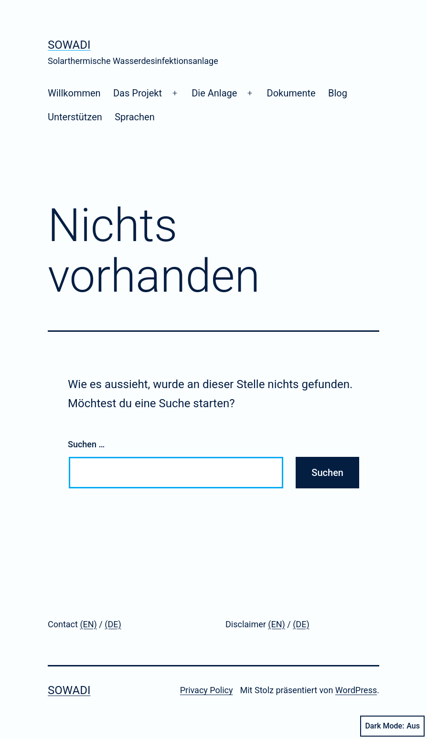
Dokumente (291, 93)
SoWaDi (69, 45)
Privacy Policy (206, 690)
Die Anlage (214, 93)
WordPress (356, 690)
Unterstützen (75, 117)
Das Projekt (137, 93)
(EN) (88, 624)
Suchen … (86, 444)
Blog (337, 93)
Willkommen (74, 93)
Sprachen (135, 117)
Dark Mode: (392, 726)
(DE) (113, 624)
